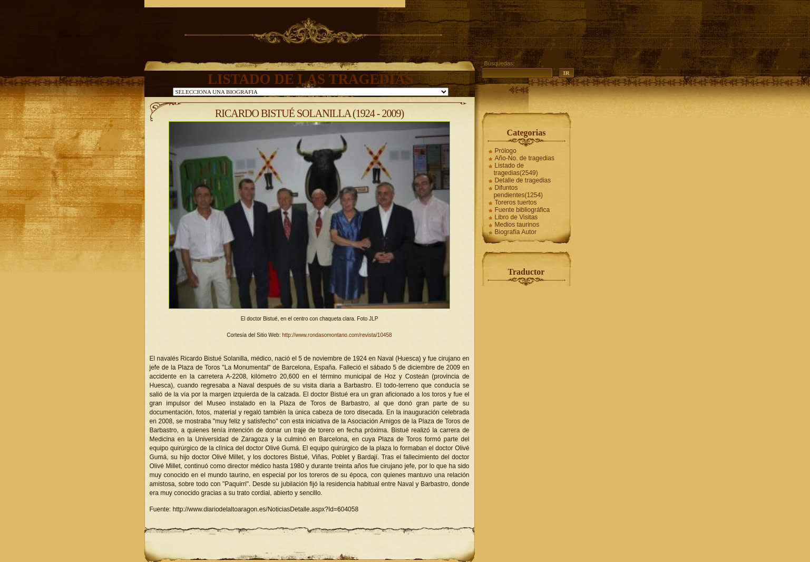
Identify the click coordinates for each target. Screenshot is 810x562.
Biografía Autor (515, 232)
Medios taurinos (517, 224)
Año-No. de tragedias (524, 158)
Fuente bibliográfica (522, 210)
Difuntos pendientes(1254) (518, 191)
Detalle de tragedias (523, 180)
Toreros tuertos (516, 202)
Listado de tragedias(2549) (516, 169)
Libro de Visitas (516, 217)
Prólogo (505, 150)
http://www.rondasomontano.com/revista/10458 (337, 335)
